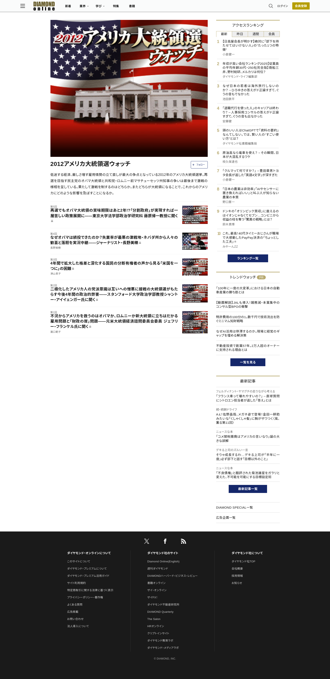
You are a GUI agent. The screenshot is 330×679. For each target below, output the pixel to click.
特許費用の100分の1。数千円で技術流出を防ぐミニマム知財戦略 (248, 319)
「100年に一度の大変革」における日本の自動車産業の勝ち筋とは (248, 290)
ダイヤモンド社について (247, 553)
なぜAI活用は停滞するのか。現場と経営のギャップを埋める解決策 (248, 333)
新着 (98, 7)
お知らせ (237, 583)
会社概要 (237, 568)
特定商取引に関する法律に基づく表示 (90, 590)
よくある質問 (74, 604)
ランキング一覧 (248, 258)
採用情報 (237, 575)
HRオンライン (155, 626)
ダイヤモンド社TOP (243, 561)
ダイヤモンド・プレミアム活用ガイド (88, 575)
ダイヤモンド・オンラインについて (89, 553)
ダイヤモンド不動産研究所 (163, 604)
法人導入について (78, 626)
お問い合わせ (75, 619)
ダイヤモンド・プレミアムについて (87, 568)
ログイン (252, 7)
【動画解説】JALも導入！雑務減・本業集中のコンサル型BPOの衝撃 (248, 305)
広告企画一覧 (226, 517)
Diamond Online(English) (163, 561)
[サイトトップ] (70, 7)
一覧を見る (248, 362)
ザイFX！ (152, 597)
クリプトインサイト (158, 633)
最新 (224, 34)
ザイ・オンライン (157, 590)
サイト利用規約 (76, 583)
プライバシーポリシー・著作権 (85, 597)
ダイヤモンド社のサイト (162, 553)
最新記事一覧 (248, 489)
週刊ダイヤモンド (157, 568)
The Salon (153, 619)
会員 (271, 34)
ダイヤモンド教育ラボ (160, 640)
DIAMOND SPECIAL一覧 (234, 507)
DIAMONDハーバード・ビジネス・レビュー (172, 575)
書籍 (162, 7)
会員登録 (271, 7)
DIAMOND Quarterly (160, 611)
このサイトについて (78, 561)
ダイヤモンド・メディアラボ (163, 647)
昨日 (240, 34)
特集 (146, 7)
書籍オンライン (156, 583)
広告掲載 (72, 611)
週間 (256, 34)
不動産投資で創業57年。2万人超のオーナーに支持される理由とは (248, 348)
